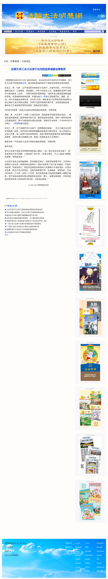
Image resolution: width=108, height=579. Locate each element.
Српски (99, 555)
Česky (77, 551)
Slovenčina (100, 551)
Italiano (87, 559)
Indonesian (89, 555)
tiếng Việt (100, 571)
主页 (6, 61)
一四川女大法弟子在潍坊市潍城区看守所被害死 (24, 224)
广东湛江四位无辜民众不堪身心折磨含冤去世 (24, 226)
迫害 (24, 83)
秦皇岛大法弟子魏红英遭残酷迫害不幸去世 (22, 215)
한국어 (87, 567)
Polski (87, 571)
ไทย (98, 559)
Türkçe (99, 563)
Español (78, 563)
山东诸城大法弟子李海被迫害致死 (19, 232)
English (77, 559)
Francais (78, 571)
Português (100, 543)
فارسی (77, 567)
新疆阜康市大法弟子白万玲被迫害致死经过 (22, 229)
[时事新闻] (7, 32)
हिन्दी (86, 547)
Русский (99, 547)
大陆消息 (26, 61)
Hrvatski (88, 551)
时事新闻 (15, 61)
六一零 (43, 96)
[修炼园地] (41, 32)
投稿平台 (8, 551)
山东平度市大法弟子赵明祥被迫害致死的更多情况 (25, 209)
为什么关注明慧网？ (12, 555)
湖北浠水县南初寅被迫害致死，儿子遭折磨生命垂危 (25, 218)
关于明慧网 (9, 547)
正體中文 (68, 543)
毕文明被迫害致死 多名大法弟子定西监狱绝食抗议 (25, 212)
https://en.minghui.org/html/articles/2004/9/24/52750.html (31, 198)
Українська (100, 567)
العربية (77, 543)
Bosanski (78, 547)
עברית (87, 543)
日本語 (87, 563)
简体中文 (68, 547)
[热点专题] (19, 32)
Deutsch (78, 555)
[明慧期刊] (30, 32)
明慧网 (17, 123)
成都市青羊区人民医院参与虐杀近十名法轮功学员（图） (27, 221)
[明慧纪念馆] (64, 32)
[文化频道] (52, 32)
